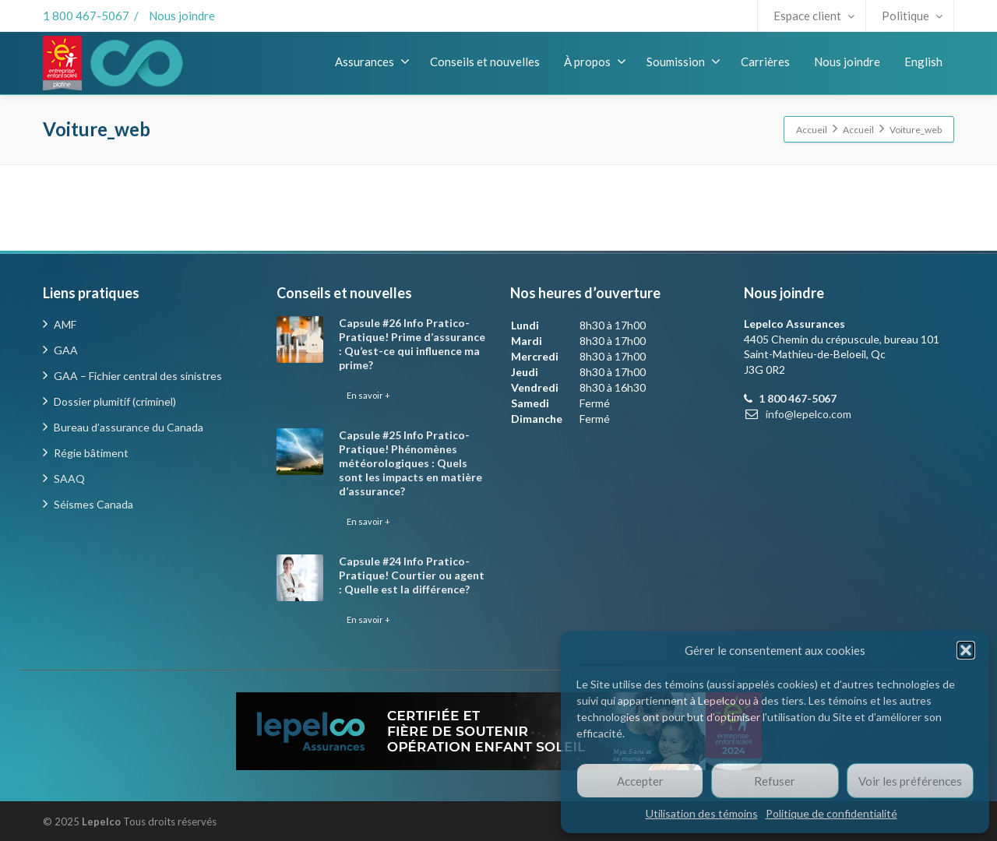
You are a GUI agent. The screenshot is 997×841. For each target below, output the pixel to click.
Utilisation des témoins (702, 813)
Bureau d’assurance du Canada (128, 427)
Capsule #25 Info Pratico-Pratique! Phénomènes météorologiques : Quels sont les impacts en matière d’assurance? (410, 463)
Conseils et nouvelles (485, 62)
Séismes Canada (93, 504)
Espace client (813, 16)
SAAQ (69, 478)
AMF (65, 324)
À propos (595, 62)
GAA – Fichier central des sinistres (138, 375)
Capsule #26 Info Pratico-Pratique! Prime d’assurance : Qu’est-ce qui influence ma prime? (412, 343)
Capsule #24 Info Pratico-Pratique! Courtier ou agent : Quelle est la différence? (411, 575)
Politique (912, 16)
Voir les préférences (910, 781)
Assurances (372, 62)
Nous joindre (182, 16)
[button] (966, 650)
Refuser (774, 781)
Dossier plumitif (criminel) (115, 401)
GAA (66, 350)
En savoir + (368, 395)
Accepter (640, 781)
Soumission (683, 62)
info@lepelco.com (808, 413)
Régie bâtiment (91, 452)
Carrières (765, 62)
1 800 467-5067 (86, 16)
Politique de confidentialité (831, 813)
